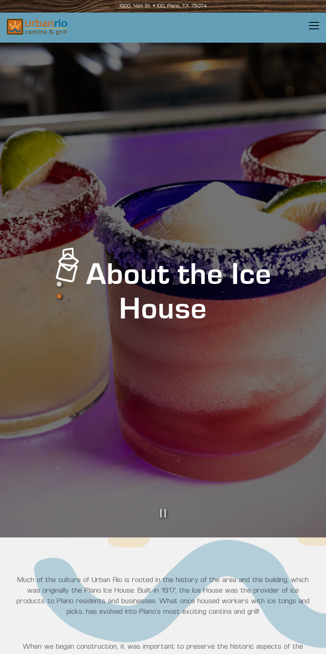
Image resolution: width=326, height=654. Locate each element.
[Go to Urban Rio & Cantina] (163, 6)
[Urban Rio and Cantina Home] (37, 27)
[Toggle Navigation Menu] (314, 25)
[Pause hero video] (163, 487)
